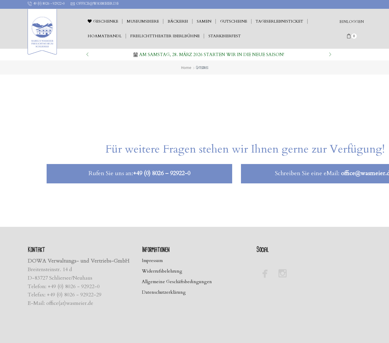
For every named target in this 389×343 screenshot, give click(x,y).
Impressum (153, 260)
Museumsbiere (143, 21)
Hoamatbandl (105, 36)
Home (186, 67)
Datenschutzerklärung (165, 293)
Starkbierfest (224, 36)
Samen (204, 21)
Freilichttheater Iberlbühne (165, 36)
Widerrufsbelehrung (163, 271)
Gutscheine (233, 21)
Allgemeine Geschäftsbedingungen (179, 282)
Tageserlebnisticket (279, 21)
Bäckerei (178, 21)
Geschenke (103, 21)
